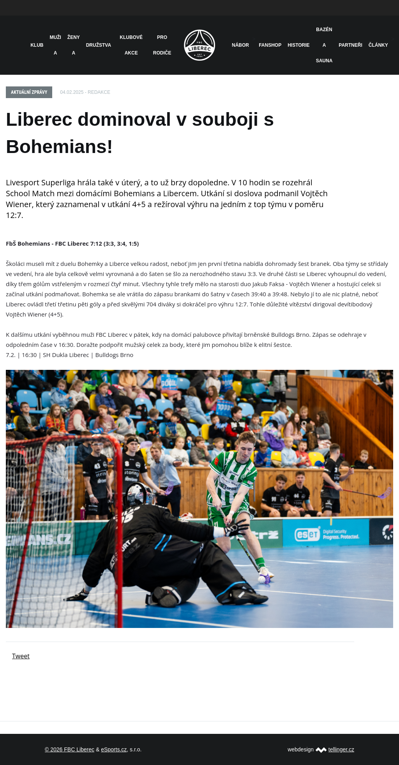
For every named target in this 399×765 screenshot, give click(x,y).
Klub (36, 45)
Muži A (55, 45)
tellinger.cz (341, 749)
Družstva (98, 45)
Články (378, 45)
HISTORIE (298, 45)
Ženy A (73, 45)
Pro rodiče (162, 45)
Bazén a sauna (324, 45)
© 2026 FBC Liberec (69, 749)
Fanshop (270, 45)
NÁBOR (240, 45)
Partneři (350, 45)
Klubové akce (131, 45)
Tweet (21, 656)
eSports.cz (114, 749)
